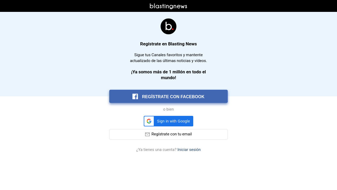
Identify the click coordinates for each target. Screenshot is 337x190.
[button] (168, 121)
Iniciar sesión (189, 150)
